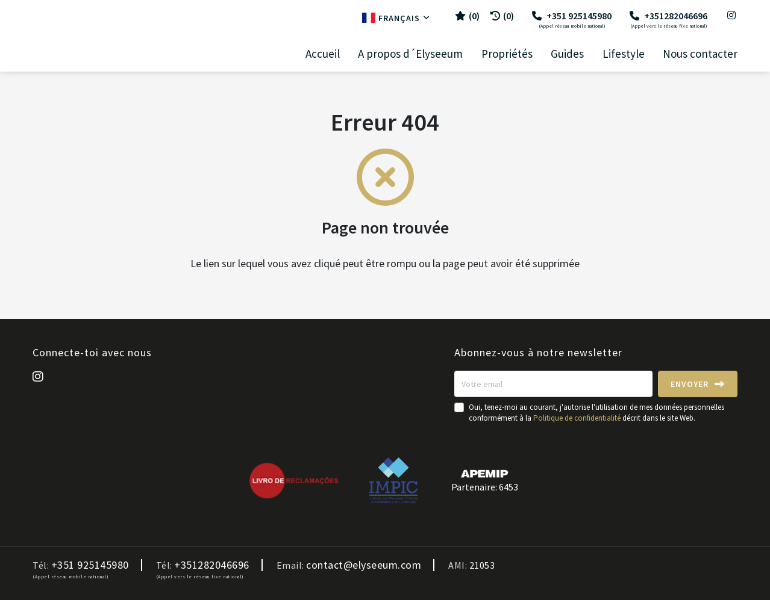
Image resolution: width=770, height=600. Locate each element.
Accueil (322, 54)
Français (396, 18)
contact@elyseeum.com (363, 565)
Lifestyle (624, 54)
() (467, 16)
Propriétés (507, 54)
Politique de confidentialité (577, 418)
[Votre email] (553, 384)
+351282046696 (668, 19)
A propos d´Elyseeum (410, 54)
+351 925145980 (572, 19)
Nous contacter (700, 54)
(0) (502, 16)
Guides (567, 54)
